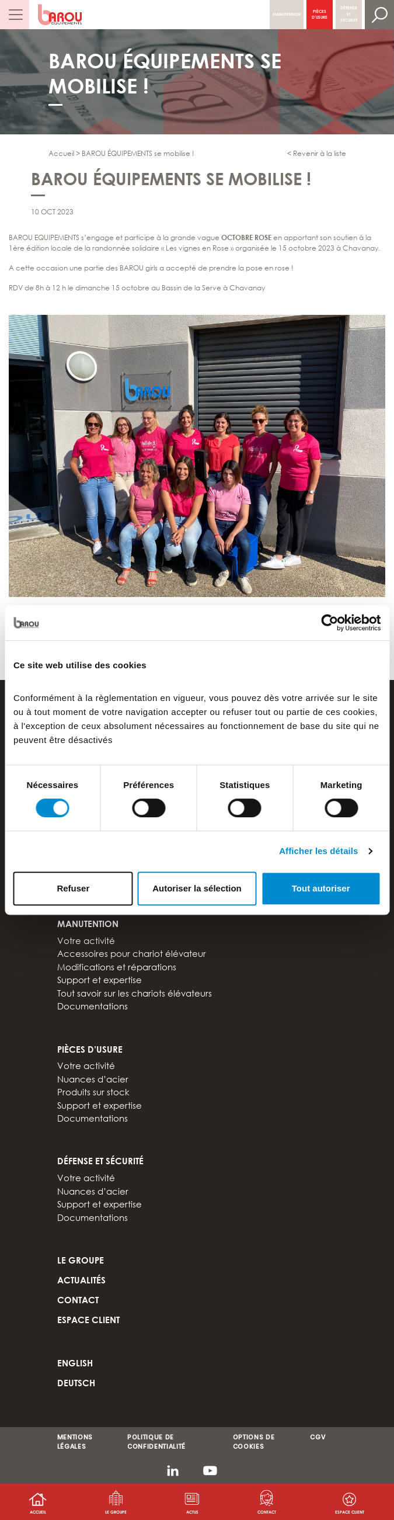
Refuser (73, 888)
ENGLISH (75, 1363)
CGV (317, 1437)
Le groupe (116, 1512)
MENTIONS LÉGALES (75, 1442)
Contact (266, 1512)
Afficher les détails (318, 851)
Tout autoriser (321, 888)
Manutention (287, 14)
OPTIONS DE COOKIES (254, 1442)
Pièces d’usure (319, 14)
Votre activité (86, 940)
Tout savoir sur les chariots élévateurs (134, 993)
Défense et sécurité (349, 14)
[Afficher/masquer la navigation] (14, 14)
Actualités (81, 1280)
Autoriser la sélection (197, 888)
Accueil (38, 1512)
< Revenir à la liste (316, 153)
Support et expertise (99, 979)
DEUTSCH (76, 1382)
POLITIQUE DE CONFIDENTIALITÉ (156, 1442)
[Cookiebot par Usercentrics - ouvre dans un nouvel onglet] (329, 622)
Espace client (88, 1319)
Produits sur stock (93, 1092)
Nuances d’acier (92, 1079)
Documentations (92, 1006)
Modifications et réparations (116, 967)
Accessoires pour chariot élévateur (131, 953)
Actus (192, 1512)
